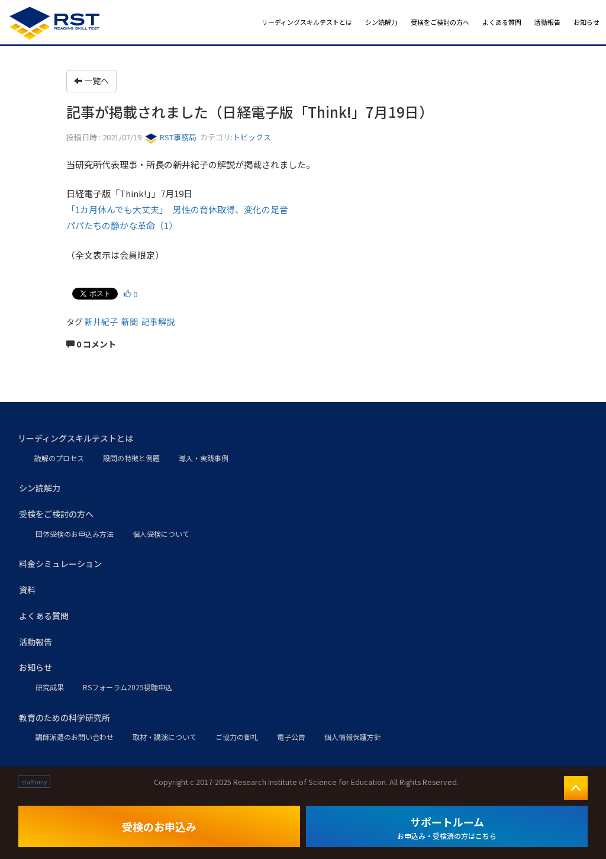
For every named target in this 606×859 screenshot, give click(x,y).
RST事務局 (170, 137)
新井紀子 (101, 321)
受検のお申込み (159, 826)
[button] (303, 439)
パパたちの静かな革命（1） (122, 225)
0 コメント (91, 344)
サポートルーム (447, 827)
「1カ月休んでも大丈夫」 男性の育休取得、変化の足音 (177, 209)
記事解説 (158, 321)
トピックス (252, 137)
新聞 (129, 321)
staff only (34, 781)
